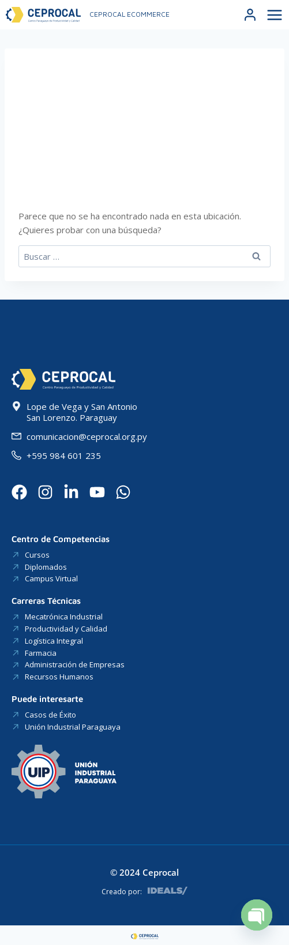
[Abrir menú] (273, 15)
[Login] (250, 15)
